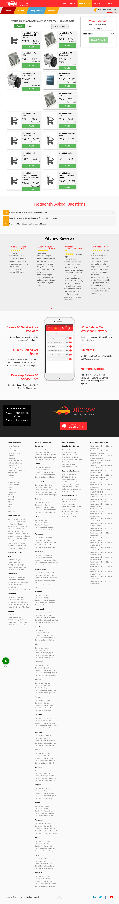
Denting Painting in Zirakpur (45, 881)
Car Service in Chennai (43, 502)
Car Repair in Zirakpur (42, 879)
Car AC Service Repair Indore (45, 638)
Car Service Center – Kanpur (45, 710)
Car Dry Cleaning (13, 465)
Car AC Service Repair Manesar (45, 743)
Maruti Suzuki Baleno (98, 24)
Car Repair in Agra (14, 562)
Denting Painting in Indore (44, 635)
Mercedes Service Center (71, 484)
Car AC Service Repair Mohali (45, 760)
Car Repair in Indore (42, 633)
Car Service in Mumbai (43, 771)
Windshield (11, 511)
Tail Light (11, 499)
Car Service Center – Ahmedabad (19, 589)
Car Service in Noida (42, 806)
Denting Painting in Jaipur (44, 653)
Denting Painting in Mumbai (44, 776)
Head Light (11, 497)
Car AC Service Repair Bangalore (46, 457)
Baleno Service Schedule (16, 529)
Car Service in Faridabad (43, 538)
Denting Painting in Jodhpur (44, 688)
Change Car (111, 13)
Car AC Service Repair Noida (45, 813)
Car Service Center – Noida (44, 816)
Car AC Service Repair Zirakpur (45, 884)
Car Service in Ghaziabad (43, 555)
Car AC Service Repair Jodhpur (45, 690)
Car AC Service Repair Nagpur (45, 796)
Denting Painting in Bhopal (44, 472)
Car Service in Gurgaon (43, 595)
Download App (13, 451)
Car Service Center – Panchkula (46, 833)
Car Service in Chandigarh (44, 485)
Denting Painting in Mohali (44, 758)
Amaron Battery (13, 480)
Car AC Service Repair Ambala (18, 622)
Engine (10, 502)
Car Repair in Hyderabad (43, 615)
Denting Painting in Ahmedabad (19, 582)
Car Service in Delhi (41, 520)
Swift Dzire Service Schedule (17, 526)
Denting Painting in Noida (44, 811)
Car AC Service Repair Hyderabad (46, 620)
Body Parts (11, 509)
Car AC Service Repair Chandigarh (46, 492)
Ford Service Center (69, 452)
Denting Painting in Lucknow (45, 723)
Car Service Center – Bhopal (44, 477)
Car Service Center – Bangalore (45, 459)
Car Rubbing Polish (14, 468)
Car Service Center (14, 453)
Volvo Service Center (69, 491)
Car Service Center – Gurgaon (45, 605)
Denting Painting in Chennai (44, 507)
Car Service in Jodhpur (42, 683)
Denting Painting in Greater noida (46, 578)
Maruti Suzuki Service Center (72, 459)
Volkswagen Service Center (71, 489)
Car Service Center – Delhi (44, 530)
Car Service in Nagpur (42, 788)
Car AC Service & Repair (16, 460)
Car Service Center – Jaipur (44, 658)
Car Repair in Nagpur (42, 791)
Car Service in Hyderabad (44, 613)
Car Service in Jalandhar (43, 665)
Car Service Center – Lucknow (45, 728)
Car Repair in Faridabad (43, 540)
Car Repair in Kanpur (42, 703)
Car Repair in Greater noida (44, 575)
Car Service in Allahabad (16, 597)
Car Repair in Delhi (41, 522)
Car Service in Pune (41, 859)
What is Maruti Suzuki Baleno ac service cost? (28, 212)
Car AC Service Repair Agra (17, 567)
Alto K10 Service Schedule (17, 521)
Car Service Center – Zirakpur (45, 886)
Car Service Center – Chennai (45, 512)
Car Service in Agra (14, 560)
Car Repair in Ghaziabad (43, 558)
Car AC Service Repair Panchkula (46, 831)
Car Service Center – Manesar (45, 745)
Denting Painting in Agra (16, 565)
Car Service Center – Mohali (44, 763)
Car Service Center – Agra (16, 569)
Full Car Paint (12, 473)
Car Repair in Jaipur (41, 650)
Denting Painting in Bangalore (45, 455)
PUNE (107, 246)
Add (31, 47)
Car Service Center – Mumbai (45, 780)
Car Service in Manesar (43, 736)
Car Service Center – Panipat (45, 851)
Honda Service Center (69, 455)
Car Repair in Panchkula (43, 826)
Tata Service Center (69, 464)
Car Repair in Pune (41, 861)
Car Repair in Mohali (42, 756)
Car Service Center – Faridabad (45, 547)
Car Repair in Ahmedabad (17, 580)
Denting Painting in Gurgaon (45, 600)
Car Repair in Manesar (42, 738)
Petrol (19, 26)
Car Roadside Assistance (16, 470)
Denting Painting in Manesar (45, 741)
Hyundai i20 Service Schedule (18, 534)
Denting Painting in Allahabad (18, 602)
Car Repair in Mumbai (42, 773)
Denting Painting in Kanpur (44, 705)
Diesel (29, 26)
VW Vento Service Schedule (17, 546)
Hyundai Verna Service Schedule (19, 536)
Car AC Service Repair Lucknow (45, 725)
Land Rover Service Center (71, 482)
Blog (64, 3)
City (109, 3)
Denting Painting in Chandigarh (46, 490)
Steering (10, 504)
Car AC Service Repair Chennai (45, 510)
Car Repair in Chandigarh (43, 487)
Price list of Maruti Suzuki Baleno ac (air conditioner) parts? (33, 218)
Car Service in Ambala (15, 615)
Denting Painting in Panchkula (45, 828)
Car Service (11, 456)
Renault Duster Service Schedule (19, 541)
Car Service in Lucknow (43, 718)
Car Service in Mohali (42, 753)
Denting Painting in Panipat (44, 846)
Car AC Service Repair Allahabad (19, 604)
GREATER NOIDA (75, 249)
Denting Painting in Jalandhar (45, 670)
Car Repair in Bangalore (43, 452)
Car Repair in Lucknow (43, 721)
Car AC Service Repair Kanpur (45, 708)
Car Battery (11, 475)
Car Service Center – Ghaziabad (46, 565)
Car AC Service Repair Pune (44, 866)
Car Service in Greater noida (45, 573)
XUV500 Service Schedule (16, 548)
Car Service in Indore (42, 630)
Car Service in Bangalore (43, 450)
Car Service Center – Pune (44, 868)
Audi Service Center (69, 475)
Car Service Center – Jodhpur (45, 693)
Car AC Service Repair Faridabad (46, 545)
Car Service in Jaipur (42, 648)
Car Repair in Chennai (42, 505)
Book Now (85, 3)
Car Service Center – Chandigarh (46, 495)
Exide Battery (12, 477)
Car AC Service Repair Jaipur (44, 655)
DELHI (25, 249)
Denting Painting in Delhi (43, 525)
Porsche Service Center (70, 487)
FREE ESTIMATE (6, 666)
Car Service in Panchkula (43, 824)
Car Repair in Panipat (42, 843)
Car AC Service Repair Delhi (44, 527)
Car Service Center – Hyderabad (46, 622)
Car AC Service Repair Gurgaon (45, 602)
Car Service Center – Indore (44, 640)
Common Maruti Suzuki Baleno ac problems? (27, 224)
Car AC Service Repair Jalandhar (46, 673)
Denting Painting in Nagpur (44, 793)
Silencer (10, 506)
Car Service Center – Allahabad (18, 607)
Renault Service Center (70, 462)
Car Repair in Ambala (15, 617)
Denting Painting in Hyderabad (45, 617)
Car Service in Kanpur (42, 701)
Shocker (10, 494)
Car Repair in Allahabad (16, 600)
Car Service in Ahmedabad (17, 577)
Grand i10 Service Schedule (17, 531)
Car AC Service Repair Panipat (45, 848)
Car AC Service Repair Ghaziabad (46, 562)
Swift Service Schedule (15, 524)
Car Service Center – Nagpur (45, 798)
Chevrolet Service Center (70, 450)
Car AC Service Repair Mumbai (45, 778)
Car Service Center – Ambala (17, 624)
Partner (73, 3)
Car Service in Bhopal (42, 467)
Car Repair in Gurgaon (42, 598)
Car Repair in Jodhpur (42, 685)
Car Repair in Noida (41, 808)
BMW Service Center (69, 477)
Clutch (10, 489)
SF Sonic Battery (13, 482)
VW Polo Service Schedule (17, 543)
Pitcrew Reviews (59, 238)
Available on (73, 425)
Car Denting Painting (15, 463)
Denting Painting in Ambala (17, 620)
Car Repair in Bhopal (42, 470)
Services (98, 3)
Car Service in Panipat (42, 841)
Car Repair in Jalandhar (43, 668)
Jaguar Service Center (69, 479)
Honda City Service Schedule (17, 538)
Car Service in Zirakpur (43, 876)
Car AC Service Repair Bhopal (45, 475)
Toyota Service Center (70, 467)
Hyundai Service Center (70, 457)
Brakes (10, 487)
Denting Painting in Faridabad (45, 542)
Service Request (13, 446)
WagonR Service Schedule (17, 519)
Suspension (12, 492)
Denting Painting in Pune (43, 864)
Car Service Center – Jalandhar (45, 675)
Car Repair (11, 458)
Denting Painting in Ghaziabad (45, 560)
